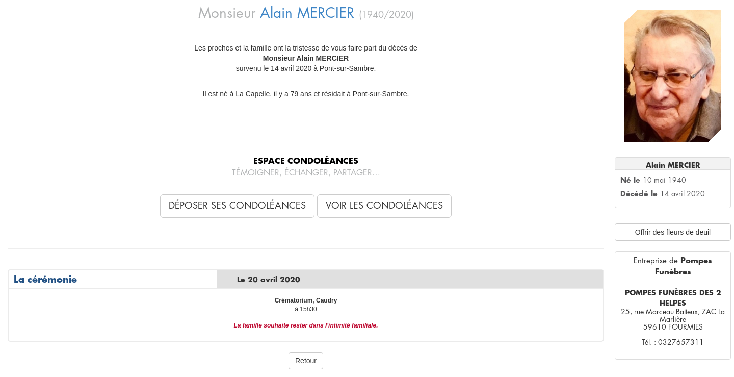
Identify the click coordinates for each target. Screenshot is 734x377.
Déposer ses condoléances (237, 205)
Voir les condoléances (384, 205)
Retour (306, 361)
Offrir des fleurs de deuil (673, 232)
